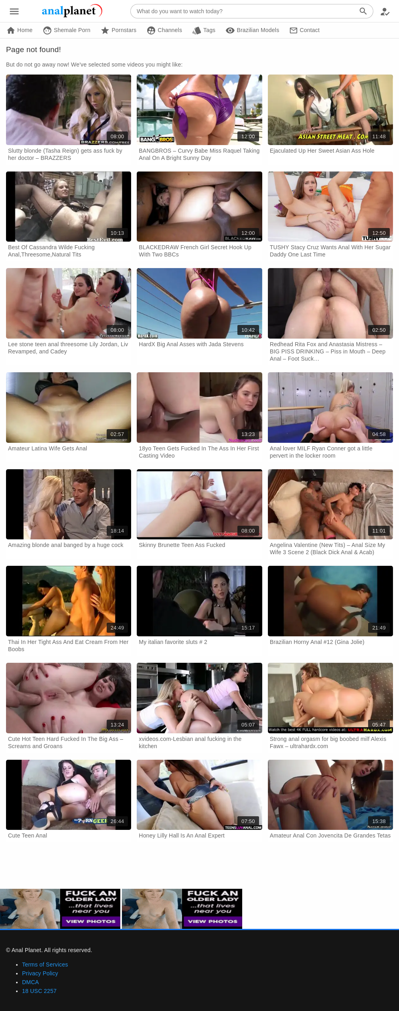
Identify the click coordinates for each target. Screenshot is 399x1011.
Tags (203, 30)
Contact (304, 30)
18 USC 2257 (39, 991)
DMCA (30, 982)
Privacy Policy (40, 973)
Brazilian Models (252, 30)
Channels (164, 30)
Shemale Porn (66, 30)
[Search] (363, 11)
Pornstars (118, 30)
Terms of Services (45, 964)
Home (19, 30)
